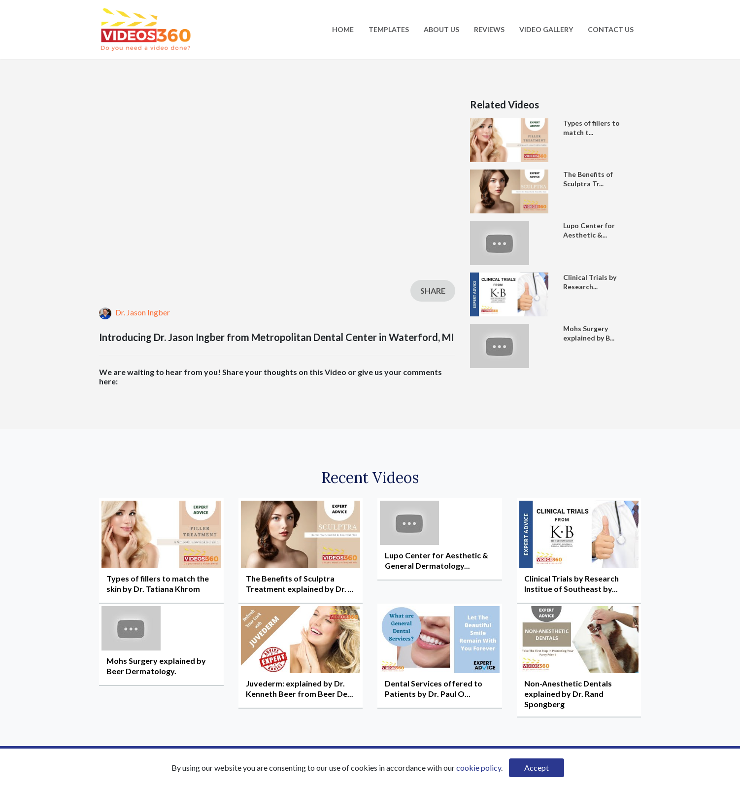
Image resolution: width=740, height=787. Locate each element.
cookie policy (478, 767)
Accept (536, 767)
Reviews (489, 29)
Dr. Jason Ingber (134, 312)
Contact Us (611, 29)
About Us (441, 29)
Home (343, 29)
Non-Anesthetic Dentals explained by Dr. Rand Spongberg (568, 694)
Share (432, 290)
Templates (389, 29)
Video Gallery (546, 29)
